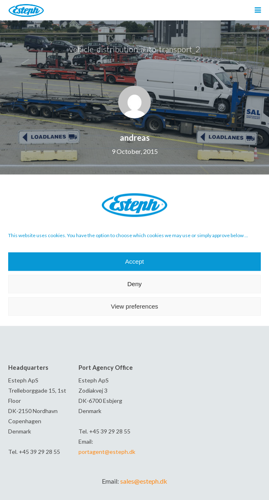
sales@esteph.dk (143, 481)
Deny (134, 283)
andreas (135, 137)
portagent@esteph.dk (106, 451)
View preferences (134, 306)
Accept (134, 261)
